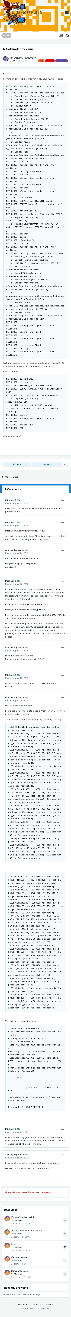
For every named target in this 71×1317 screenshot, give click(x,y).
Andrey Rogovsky (25, 57)
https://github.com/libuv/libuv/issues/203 (25, 530)
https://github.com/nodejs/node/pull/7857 (26, 609)
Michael (9, 500)
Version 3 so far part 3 (22, 1217)
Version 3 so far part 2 (30, 1230)
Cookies (49, 1304)
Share (17, 464)
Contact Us (36, 1304)
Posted (16, 503)
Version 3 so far (19, 1257)
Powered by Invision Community (35, 1308)
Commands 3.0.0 (19, 1271)
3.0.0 (13, 1244)
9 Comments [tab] (13, 489)
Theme (22, 1304)
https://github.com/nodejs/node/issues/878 (26, 604)
